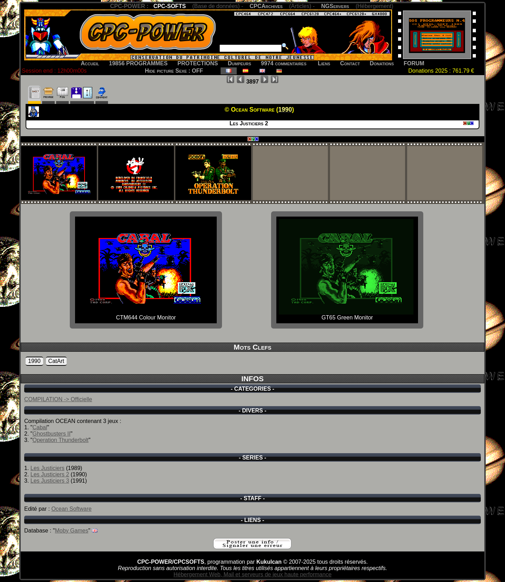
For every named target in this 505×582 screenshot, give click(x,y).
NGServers (335, 6)
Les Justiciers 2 (50, 474)
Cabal (39, 427)
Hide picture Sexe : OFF (174, 71)
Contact (350, 63)
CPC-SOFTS (169, 6)
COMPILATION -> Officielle (58, 399)
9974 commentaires (284, 63)
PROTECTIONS (197, 63)
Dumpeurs (239, 63)
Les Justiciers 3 (50, 481)
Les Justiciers (48, 468)
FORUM (414, 63)
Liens (324, 63)
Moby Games (71, 531)
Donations (382, 63)
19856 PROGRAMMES (138, 63)
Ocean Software (71, 509)
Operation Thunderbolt (60, 440)
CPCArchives (266, 6)
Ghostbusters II (51, 434)
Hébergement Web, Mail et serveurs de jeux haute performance (253, 574)
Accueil (90, 63)
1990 (34, 361)
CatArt (56, 361)
